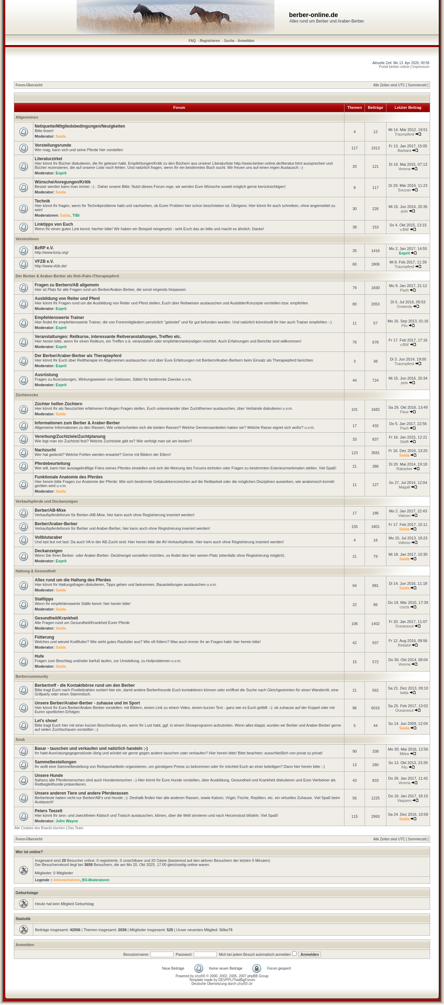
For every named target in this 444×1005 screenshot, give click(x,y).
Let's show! (46, 720)
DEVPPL (225, 980)
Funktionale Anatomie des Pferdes (69, 477)
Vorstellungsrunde (53, 145)
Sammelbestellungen (55, 762)
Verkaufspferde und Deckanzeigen (47, 501)
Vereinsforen (27, 239)
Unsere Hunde (49, 775)
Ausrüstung (46, 374)
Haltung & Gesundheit (36, 571)
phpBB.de (245, 984)
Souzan (404, 190)
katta (404, 693)
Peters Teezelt (48, 810)
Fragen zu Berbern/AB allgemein (67, 285)
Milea (404, 754)
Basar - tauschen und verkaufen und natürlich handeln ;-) (91, 748)
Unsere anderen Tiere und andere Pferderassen (81, 793)
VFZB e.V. (44, 261)
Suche (229, 41)
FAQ (192, 41)
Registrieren (210, 41)
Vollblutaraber (48, 537)
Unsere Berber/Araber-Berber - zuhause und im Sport (87, 703)
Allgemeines (27, 117)
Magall (404, 487)
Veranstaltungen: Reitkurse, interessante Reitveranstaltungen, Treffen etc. (108, 336)
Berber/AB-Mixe (50, 510)
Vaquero (404, 800)
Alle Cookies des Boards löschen (39, 828)
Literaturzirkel (48, 158)
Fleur (404, 412)
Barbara (404, 150)
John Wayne (67, 821)
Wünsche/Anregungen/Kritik (63, 182)
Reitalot (404, 645)
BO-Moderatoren (96, 880)
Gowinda (404, 306)
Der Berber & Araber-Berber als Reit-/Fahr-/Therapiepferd (67, 276)
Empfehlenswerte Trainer (59, 317)
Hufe (39, 656)
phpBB (200, 976)
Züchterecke (27, 395)
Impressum (420, 67)
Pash (404, 290)
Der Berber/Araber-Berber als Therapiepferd (78, 355)
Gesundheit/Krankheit (56, 618)
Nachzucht (45, 450)
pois (404, 211)
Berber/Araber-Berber (56, 523)
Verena (404, 169)
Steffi (404, 442)
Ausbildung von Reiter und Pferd (67, 298)
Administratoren (66, 880)
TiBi (76, 215)
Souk (20, 739)
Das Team (75, 828)
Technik (42, 201)
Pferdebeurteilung (52, 463)
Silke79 (225, 930)
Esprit (61, 173)
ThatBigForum (244, 980)
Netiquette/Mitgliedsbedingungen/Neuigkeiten (80, 126)
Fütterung (44, 637)
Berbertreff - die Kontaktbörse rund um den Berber (85, 685)
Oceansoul (404, 626)
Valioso (404, 515)
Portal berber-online (394, 67)
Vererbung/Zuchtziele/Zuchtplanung (70, 436)
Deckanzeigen (48, 550)
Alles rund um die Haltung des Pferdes (73, 580)
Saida (61, 136)
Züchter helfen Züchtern (58, 403)
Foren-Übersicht (29, 85)
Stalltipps (44, 599)
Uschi (404, 607)
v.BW (404, 229)
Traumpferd (404, 134)
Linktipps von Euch (54, 224)
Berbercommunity (32, 676)
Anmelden (246, 41)
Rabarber (404, 469)
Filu (404, 325)
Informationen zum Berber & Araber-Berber (77, 423)
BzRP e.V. (44, 247)
